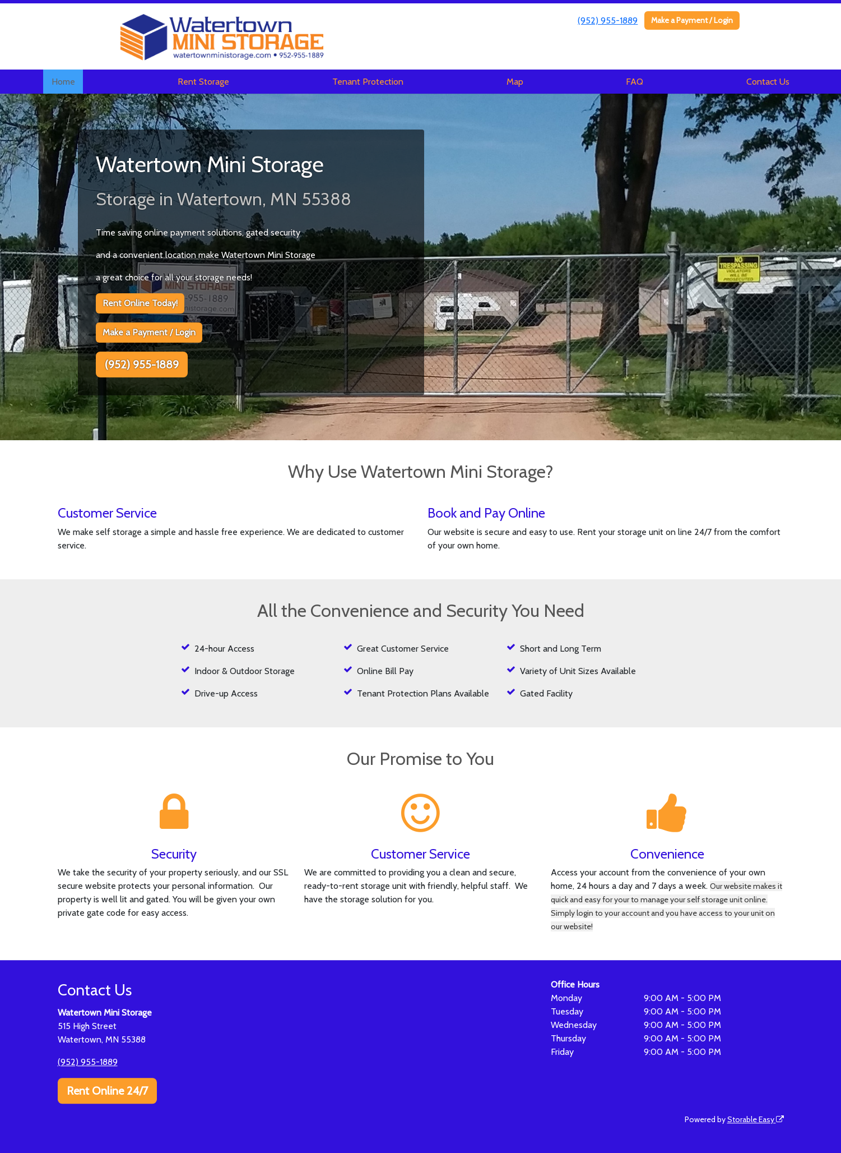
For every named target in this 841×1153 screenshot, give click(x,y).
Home (63, 81)
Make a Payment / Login (692, 20)
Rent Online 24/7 (107, 1090)
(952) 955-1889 (608, 20)
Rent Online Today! (140, 303)
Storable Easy (755, 1119)
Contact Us (767, 81)
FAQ (634, 81)
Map (515, 81)
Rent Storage (203, 81)
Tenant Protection (367, 81)
